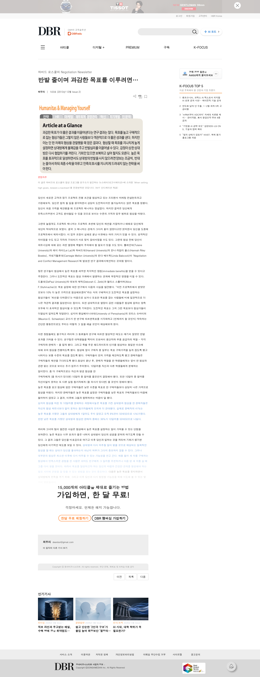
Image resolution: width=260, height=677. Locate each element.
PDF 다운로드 (140, 96)
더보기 (134, 96)
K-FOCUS (201, 47)
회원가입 (190, 15)
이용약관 (85, 654)
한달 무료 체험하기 (74, 518)
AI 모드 (212, 31)
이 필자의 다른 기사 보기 (55, 547)
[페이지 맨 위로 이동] (232, 667)
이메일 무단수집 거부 (154, 654)
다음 (143, 577)
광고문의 (195, 654)
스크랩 (145, 96)
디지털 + (98, 47)
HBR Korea (216, 15)
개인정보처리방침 (125, 654)
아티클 (64, 47)
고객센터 (202, 15)
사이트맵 (177, 654)
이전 (119, 577)
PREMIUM (132, 47)
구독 (167, 47)
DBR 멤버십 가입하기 (110, 518)
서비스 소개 (66, 654)
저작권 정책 (102, 654)
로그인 (179, 15)
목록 (131, 577)
